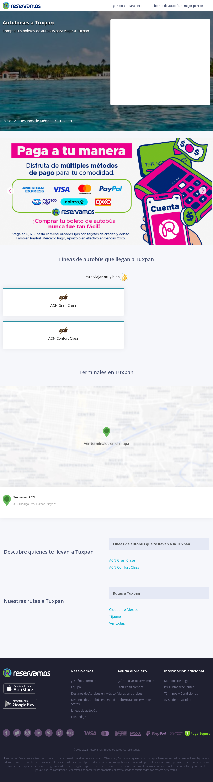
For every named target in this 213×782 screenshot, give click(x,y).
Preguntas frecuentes (179, 687)
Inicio (7, 120)
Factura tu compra (130, 687)
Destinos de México (35, 120)
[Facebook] (6, 733)
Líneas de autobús (84, 710)
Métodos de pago (176, 681)
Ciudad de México (123, 609)
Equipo (76, 687)
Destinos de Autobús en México (93, 693)
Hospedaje (78, 717)
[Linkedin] (38, 733)
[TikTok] (59, 733)
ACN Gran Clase (122, 560)
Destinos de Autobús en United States (93, 702)
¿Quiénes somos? (83, 681)
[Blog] (70, 733)
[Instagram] (27, 733)
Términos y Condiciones (181, 693)
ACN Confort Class (124, 567)
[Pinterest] (49, 733)
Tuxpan (66, 120)
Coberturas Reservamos (134, 700)
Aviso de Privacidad (177, 700)
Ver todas (117, 623)
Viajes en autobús (130, 693)
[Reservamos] (22, 5)
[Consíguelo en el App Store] (20, 688)
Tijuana (115, 616)
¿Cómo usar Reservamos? (135, 681)
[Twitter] (17, 733)
